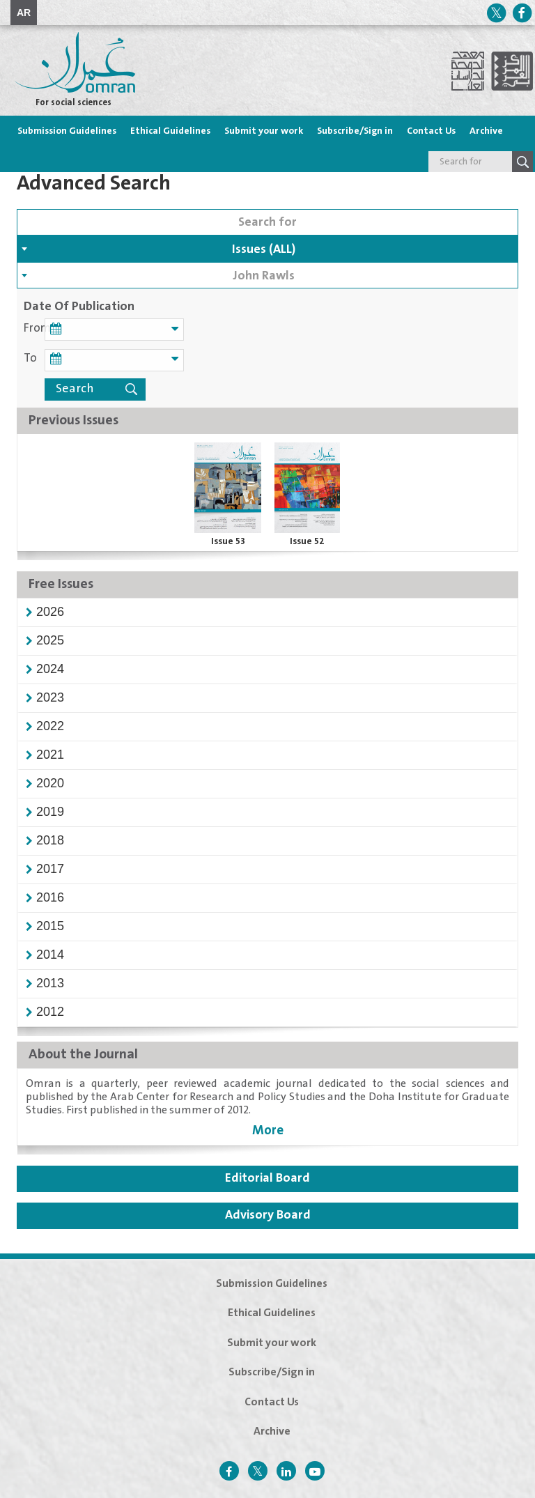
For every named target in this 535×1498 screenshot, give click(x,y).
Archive (486, 131)
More (268, 1130)
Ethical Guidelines (170, 131)
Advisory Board (268, 1215)
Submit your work (263, 131)
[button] (50, 612)
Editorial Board (267, 1178)
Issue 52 (307, 541)
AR (24, 12)
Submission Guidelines (66, 131)
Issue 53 (228, 541)
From (34, 328)
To (30, 358)
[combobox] (267, 248)
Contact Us (431, 131)
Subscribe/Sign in (355, 131)
